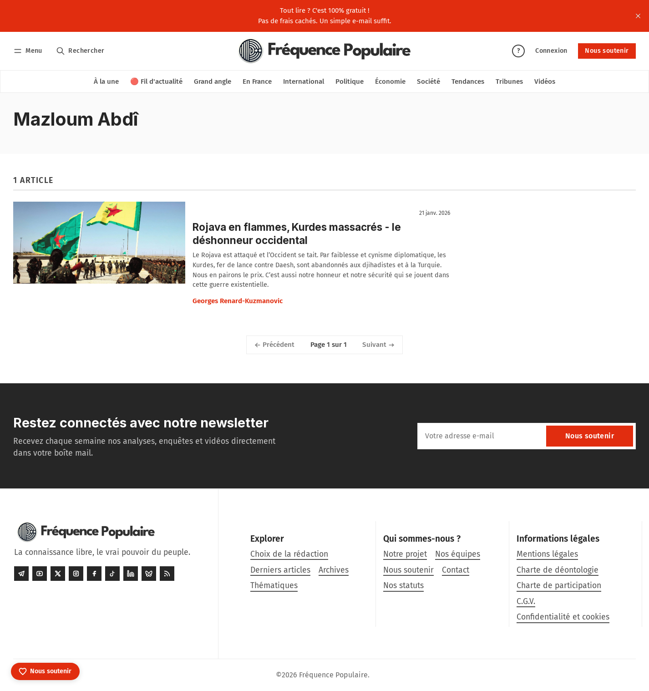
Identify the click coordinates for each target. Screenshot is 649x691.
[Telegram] (21, 573)
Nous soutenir (607, 51)
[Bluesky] (149, 573)
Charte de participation (559, 585)
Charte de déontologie (557, 570)
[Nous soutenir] (45, 671)
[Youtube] (39, 573)
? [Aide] (518, 51)
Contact (455, 570)
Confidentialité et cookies (563, 617)
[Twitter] (58, 573)
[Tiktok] (112, 573)
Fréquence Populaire (333, 675)
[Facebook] (94, 573)
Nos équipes (457, 554)
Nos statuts (403, 585)
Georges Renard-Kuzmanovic (238, 301)
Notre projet (405, 554)
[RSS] (167, 573)
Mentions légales (547, 554)
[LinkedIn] (130, 573)
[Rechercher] (80, 51)
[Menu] (29, 51)
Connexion (551, 51)
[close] (638, 16)
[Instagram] (76, 573)
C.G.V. (526, 601)
